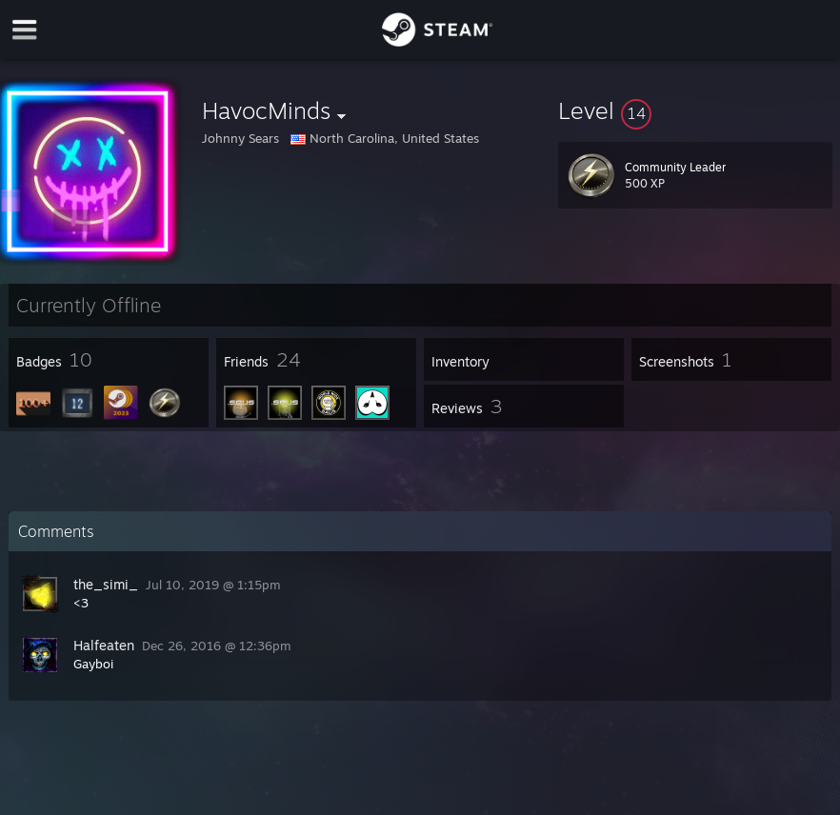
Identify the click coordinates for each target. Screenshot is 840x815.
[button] (695, 110)
